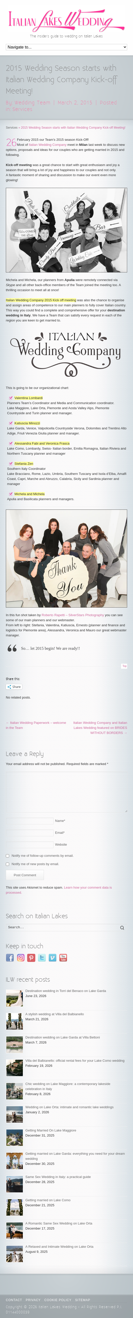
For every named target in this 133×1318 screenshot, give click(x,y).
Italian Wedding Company (47, 145)
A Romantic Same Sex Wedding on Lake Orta (58, 1223)
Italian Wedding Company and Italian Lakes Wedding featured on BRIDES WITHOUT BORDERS (100, 728)
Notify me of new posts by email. (35, 864)
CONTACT (14, 1300)
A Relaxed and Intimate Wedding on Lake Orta (59, 1246)
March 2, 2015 (75, 103)
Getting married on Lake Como (48, 1200)
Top (125, 666)
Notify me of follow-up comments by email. (43, 856)
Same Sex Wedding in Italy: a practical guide (58, 1177)
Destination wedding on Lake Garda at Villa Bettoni (62, 1037)
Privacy (33, 1300)
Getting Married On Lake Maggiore (50, 1130)
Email (60, 833)
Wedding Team (32, 103)
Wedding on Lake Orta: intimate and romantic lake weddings (69, 1107)
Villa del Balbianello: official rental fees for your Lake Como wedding (74, 1060)
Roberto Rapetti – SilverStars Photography (73, 615)
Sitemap (82, 1300)
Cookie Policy (58, 1300)
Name (60, 821)
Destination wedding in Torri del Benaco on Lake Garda (65, 991)
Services (22, 109)
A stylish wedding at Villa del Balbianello (54, 1014)
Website (61, 844)
